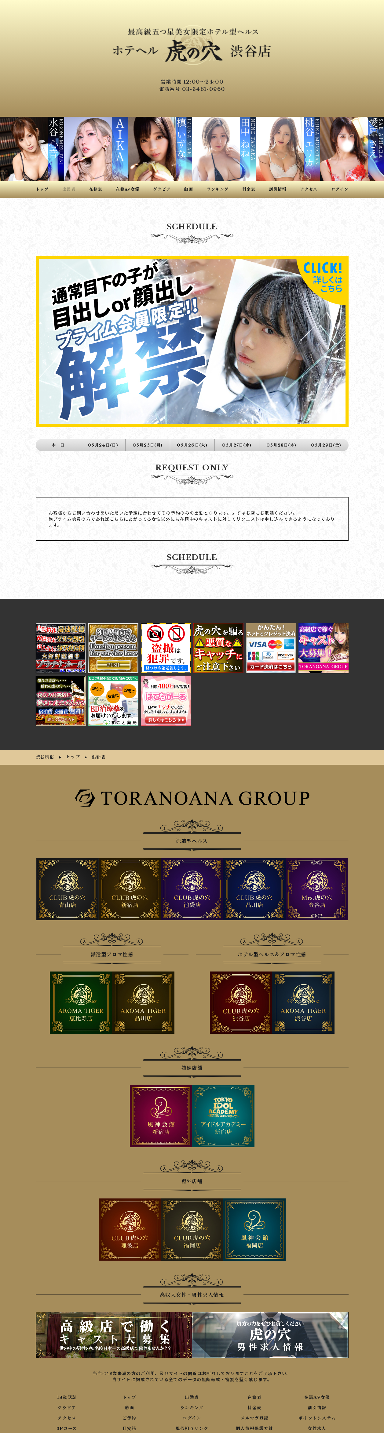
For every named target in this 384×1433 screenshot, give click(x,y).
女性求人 (317, 1418)
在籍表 (254, 1387)
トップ (130, 1387)
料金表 (254, 1397)
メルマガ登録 (254, 1407)
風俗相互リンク (192, 1418)
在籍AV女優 (317, 1387)
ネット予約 (192, 1428)
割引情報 (317, 1397)
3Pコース (66, 1418)
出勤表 (192, 1387)
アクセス (66, 1407)
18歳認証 (67, 1387)
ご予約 (130, 1407)
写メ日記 (129, 1428)
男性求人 (66, 1428)
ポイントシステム (317, 1407)
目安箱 (130, 1418)
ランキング (192, 1397)
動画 (129, 1397)
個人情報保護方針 (254, 1418)
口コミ (254, 1428)
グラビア (66, 1397)
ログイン (192, 1407)
